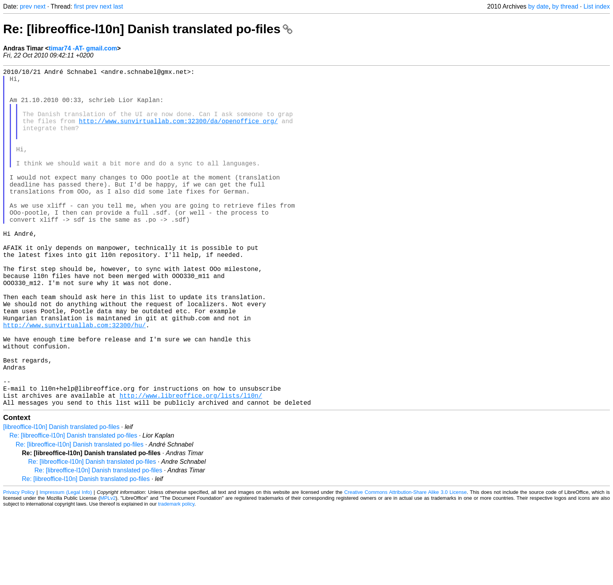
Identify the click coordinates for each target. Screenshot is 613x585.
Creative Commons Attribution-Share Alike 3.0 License (405, 567)
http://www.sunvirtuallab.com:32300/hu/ (74, 383)
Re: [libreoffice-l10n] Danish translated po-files (147, 29)
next (39, 6)
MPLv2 (108, 573)
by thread (565, 6)
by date (538, 6)
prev (26, 6)
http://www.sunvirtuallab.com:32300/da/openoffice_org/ (178, 133)
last (118, 6)
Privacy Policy (19, 567)
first (79, 6)
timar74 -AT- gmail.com (83, 48)
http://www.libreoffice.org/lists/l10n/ (191, 469)
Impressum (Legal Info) (65, 567)
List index (596, 6)
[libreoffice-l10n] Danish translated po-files (61, 502)
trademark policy (176, 579)
